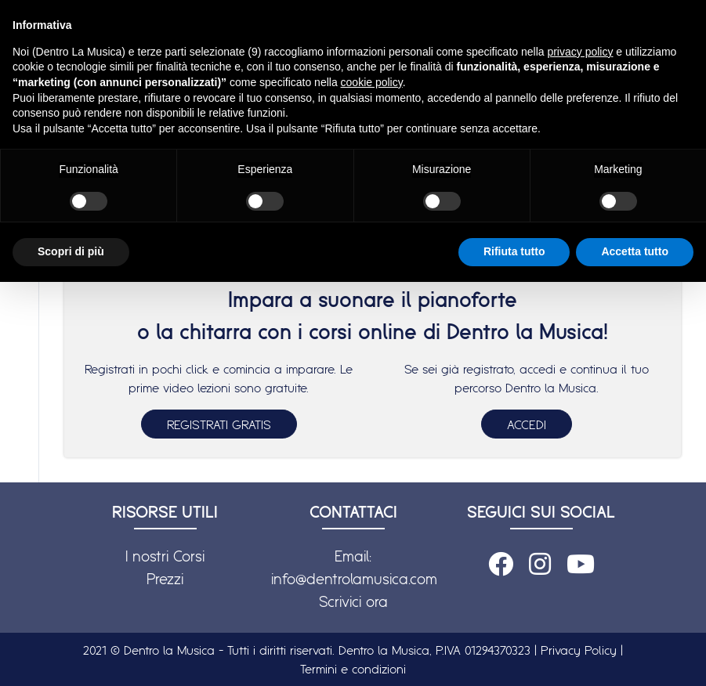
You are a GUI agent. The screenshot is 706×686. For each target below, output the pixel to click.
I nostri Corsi (165, 556)
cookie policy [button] (372, 82)
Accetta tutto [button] (634, 251)
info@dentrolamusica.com (354, 578)
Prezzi (165, 578)
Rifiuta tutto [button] (514, 251)
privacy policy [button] (580, 51)
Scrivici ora (353, 601)
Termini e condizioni (353, 669)
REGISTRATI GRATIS (219, 424)
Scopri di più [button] (71, 251)
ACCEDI (526, 424)
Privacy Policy (579, 650)
